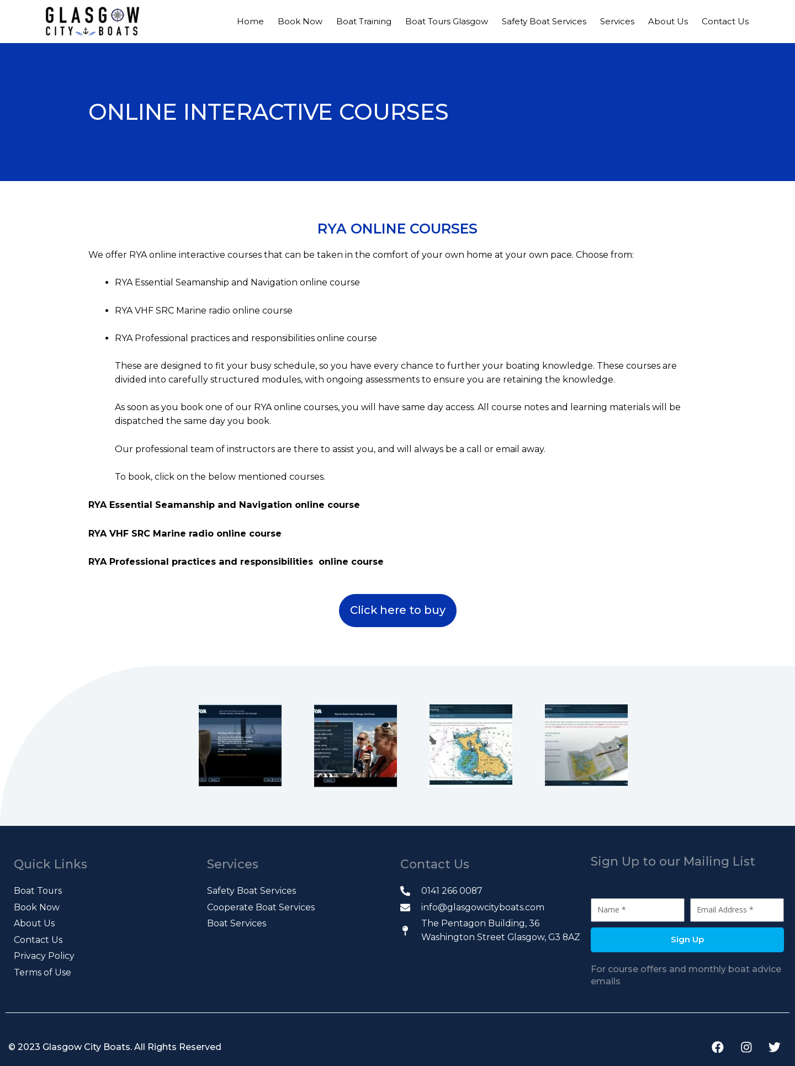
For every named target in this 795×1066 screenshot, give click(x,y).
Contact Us (725, 21)
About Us (668, 21)
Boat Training (363, 21)
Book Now (300, 21)
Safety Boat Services (544, 21)
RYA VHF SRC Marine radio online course (185, 532)
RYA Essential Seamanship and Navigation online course (222, 504)
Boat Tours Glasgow (446, 21)
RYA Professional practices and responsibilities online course (236, 560)
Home (250, 21)
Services (617, 21)
